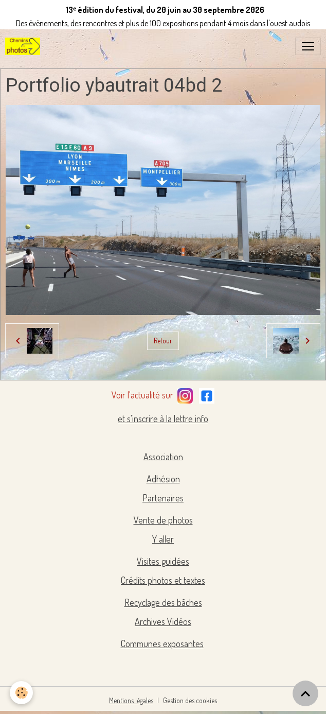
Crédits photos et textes (163, 580)
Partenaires (163, 497)
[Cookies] (21, 692)
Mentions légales (131, 700)
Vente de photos (163, 520)
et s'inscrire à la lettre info (163, 418)
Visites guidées (163, 561)
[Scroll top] (305, 693)
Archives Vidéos (163, 621)
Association (163, 456)
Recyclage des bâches (163, 602)
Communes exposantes (162, 643)
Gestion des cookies (190, 700)
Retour (163, 340)
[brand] (24, 46)
